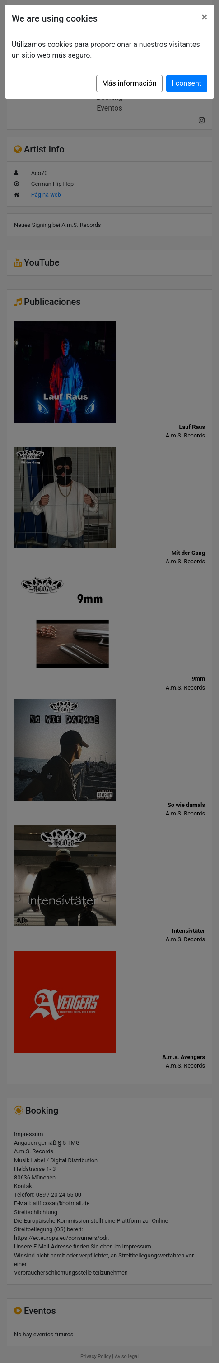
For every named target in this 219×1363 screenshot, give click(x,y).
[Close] (204, 17)
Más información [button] (129, 83)
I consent (186, 83)
